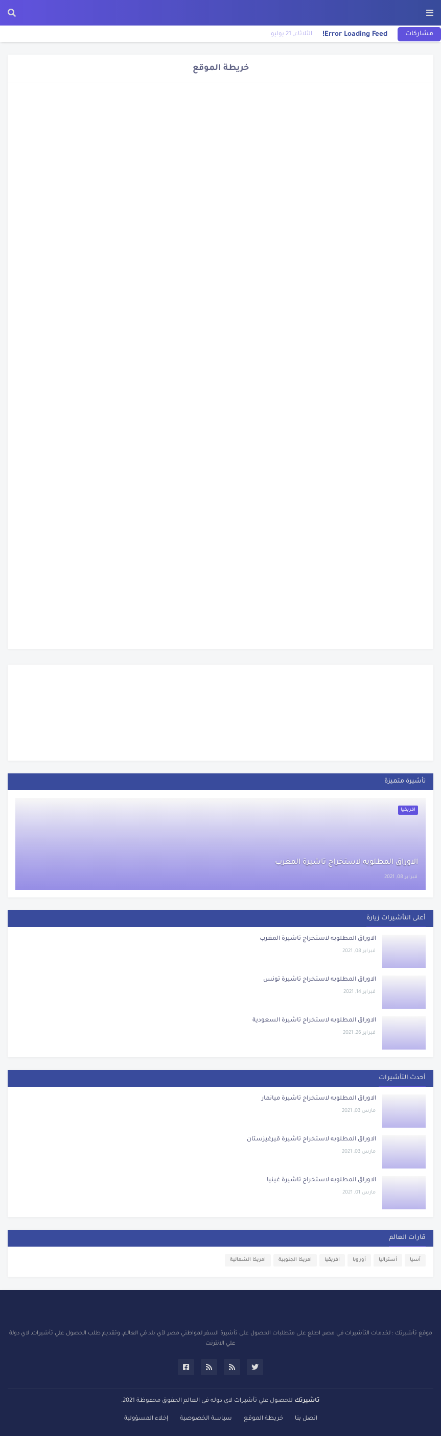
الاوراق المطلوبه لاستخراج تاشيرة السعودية (314, 1020)
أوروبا (359, 1260)
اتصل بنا (306, 1419)
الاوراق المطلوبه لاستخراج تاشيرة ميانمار (319, 1099)
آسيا (415, 1260)
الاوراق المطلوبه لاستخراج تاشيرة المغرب (346, 863)
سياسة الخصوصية (206, 1419)
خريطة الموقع (263, 1419)
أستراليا (388, 1260)
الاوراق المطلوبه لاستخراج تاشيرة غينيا (321, 1180)
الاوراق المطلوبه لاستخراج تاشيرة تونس (319, 980)
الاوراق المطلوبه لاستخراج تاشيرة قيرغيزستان (311, 1139)
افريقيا (332, 1260)
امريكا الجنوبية (295, 1260)
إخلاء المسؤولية (146, 1419)
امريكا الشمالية (248, 1260)
